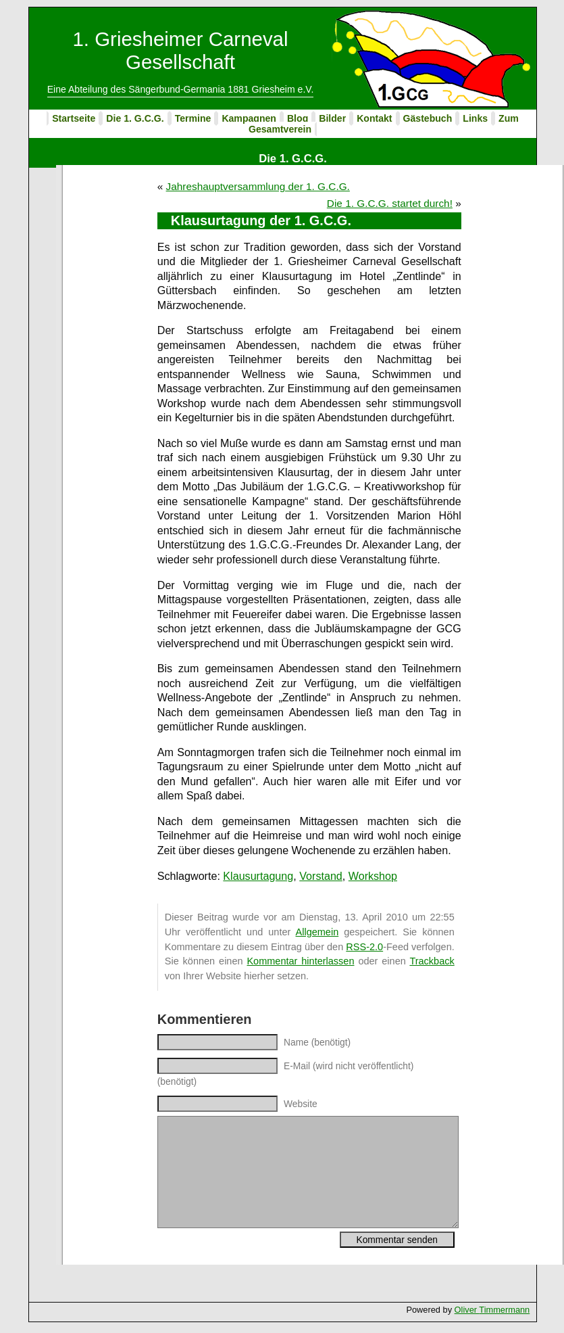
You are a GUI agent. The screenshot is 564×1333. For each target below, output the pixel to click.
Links (475, 118)
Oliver (467, 1310)
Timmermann (504, 1310)
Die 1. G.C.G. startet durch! (390, 203)
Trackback (431, 961)
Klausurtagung (258, 876)
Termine (193, 118)
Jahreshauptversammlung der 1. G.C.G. (258, 186)
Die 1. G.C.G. (134, 118)
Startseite (73, 118)
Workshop (373, 876)
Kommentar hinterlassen (300, 961)
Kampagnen (249, 118)
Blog (297, 118)
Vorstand (320, 876)
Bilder (332, 118)
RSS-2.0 (364, 946)
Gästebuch (428, 118)
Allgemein (317, 932)
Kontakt (374, 118)
